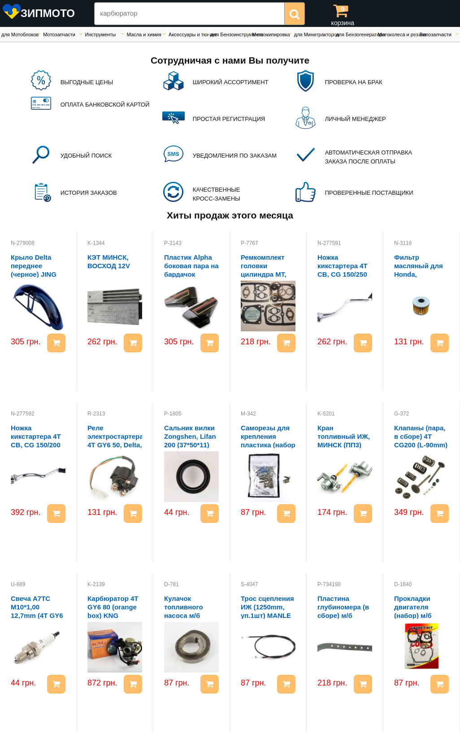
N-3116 (403, 243)
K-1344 (96, 243)
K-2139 (96, 584)
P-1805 (173, 414)
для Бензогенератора (356, 34)
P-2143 (173, 243)
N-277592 (23, 414)
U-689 (18, 584)
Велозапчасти (435, 34)
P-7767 (249, 243)
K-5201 (326, 414)
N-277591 (329, 243)
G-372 (401, 414)
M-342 (248, 414)
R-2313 (96, 414)
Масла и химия (144, 34)
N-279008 (23, 243)
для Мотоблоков (20, 34)
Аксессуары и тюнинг (189, 34)
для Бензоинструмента (230, 34)
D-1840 (403, 584)
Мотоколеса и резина (398, 34)
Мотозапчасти (59, 34)
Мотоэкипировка (271, 34)
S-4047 (249, 584)
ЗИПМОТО (48, 13)
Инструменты (100, 34)
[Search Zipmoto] (189, 13)
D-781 (171, 584)
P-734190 (329, 584)
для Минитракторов (314, 34)
